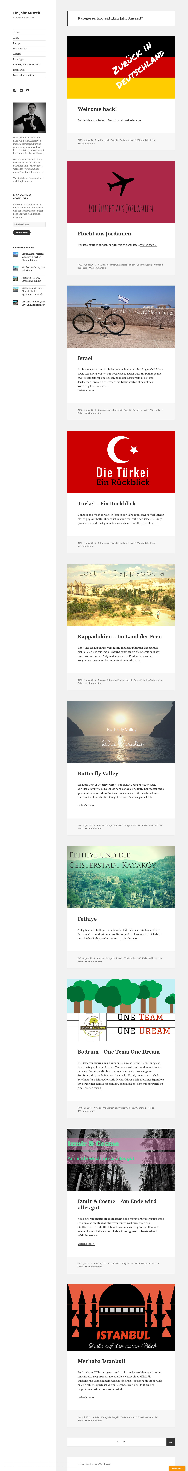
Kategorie (105, 140)
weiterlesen (133, 120)
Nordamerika (20, 48)
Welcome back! (97, 108)
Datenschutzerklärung (24, 75)
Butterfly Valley (98, 773)
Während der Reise (146, 140)
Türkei (146, 680)
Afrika (16, 32)
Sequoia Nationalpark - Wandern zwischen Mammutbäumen (33, 256)
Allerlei (17, 53)
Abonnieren (22, 232)
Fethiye (87, 918)
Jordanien (111, 264)
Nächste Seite (170, 1442)
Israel (85, 358)
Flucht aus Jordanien (104, 233)
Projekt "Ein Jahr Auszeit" (123, 140)
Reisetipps (18, 59)
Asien (16, 37)
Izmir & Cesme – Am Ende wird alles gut (117, 1204)
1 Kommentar (87, 546)
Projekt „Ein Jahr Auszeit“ (26, 64)
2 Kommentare (98, 267)
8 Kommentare (94, 828)
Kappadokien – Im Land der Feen (120, 636)
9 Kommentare (87, 1110)
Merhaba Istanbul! (102, 1361)
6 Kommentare (87, 143)
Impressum (19, 69)
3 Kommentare (94, 413)
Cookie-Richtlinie (70, 1467)
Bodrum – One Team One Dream (119, 1051)
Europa (16, 43)
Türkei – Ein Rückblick (107, 503)
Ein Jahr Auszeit (26, 12)
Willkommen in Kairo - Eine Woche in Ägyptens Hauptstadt (33, 291)
